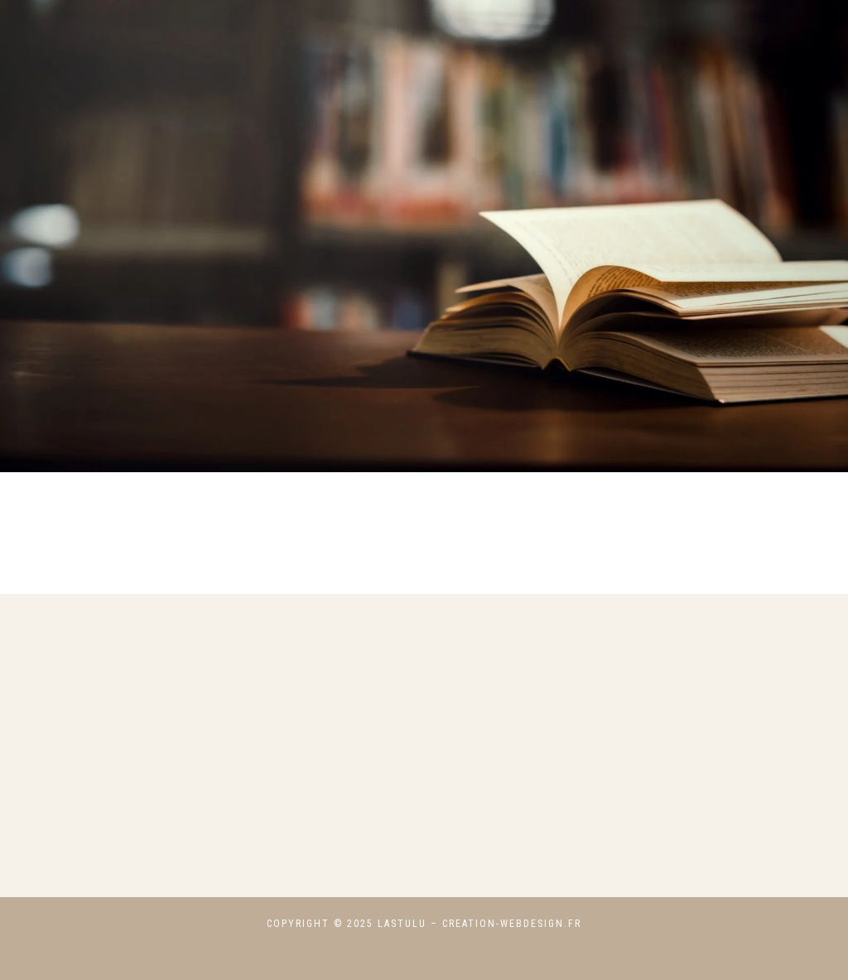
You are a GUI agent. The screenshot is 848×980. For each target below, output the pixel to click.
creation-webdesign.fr (511, 923)
